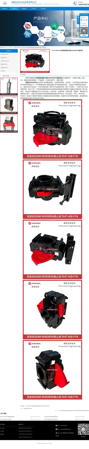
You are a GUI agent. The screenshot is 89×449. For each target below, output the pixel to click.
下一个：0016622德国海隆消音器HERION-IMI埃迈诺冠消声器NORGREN (72, 410)
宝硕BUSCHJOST (9, 61)
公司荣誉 (2, 431)
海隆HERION (9, 57)
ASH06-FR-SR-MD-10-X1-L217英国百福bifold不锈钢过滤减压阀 (33, 437)
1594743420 (84, 20)
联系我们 (43, 8)
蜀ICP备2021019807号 (42, 443)
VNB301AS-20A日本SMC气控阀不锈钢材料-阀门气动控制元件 (33, 431)
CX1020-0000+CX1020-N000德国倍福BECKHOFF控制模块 (32, 434)
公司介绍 (2, 428)
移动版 (50, 443)
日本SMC (9, 71)
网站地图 (2, 434)
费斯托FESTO (9, 64)
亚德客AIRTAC (9, 67)
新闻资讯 (24, 8)
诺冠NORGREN (17, 47)
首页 (6, 47)
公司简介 (33, 8)
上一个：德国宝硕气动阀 (25, 408)
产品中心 (14, 8)
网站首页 (4, 8)
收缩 (78, 20)
